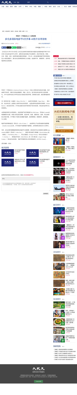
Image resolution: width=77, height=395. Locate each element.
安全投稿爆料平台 (28, 175)
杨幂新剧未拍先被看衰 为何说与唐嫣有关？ (70, 235)
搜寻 (47, 2)
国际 (15, 6)
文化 (58, 6)
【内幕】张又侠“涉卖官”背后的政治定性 (63, 359)
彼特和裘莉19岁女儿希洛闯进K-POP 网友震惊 (70, 218)
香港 (11, 6)
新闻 (20, 31)
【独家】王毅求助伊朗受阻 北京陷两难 (63, 88)
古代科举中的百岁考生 (70, 272)
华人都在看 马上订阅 (64, 131)
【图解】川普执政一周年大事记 (70, 147)
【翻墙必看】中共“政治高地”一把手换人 (70, 178)
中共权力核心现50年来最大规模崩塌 (62, 78)
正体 (15, 2)
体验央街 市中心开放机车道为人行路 (20, 160)
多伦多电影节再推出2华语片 (20, 150)
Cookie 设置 (38, 381)
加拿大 (12, 31)
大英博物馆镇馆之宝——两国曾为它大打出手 (70, 265)
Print (24, 47)
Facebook (3, 47)
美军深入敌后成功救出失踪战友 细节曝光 (70, 187)
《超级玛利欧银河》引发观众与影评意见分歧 (70, 209)
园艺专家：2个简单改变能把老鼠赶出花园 (70, 304)
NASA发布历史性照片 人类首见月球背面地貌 (70, 161)
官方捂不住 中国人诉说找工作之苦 (62, 94)
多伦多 (16, 31)
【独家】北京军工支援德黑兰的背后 (62, 353)
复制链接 (19, 47)
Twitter (9, 47)
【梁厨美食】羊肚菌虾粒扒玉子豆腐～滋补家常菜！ (70, 320)
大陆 (2, 6)
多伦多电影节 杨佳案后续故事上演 (45, 150)
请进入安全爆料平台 (64, 103)
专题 (35, 6)
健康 (69, 6)
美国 (7, 6)
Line (14, 47)
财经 (50, 6)
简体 (18, 2)
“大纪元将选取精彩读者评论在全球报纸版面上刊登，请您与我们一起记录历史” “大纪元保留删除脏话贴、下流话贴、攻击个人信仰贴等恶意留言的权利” (25, 186)
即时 (26, 6)
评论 (30, 6)
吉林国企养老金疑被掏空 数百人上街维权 (64, 80)
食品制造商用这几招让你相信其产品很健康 (70, 329)
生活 (65, 6)
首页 (3, 31)
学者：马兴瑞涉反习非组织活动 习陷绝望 (70, 170)
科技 (46, 6)
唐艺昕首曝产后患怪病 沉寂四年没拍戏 (70, 243)
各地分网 (7, 31)
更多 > (64, 75)
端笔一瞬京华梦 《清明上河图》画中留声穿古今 (70, 282)
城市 (23, 31)
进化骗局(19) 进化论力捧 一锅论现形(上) (63, 83)
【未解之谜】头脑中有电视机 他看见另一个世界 (70, 290)
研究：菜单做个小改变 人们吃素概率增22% (70, 312)
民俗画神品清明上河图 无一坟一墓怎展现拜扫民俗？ (70, 256)
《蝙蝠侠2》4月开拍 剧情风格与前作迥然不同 (70, 226)
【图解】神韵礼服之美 (70, 139)
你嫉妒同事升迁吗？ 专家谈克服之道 (70, 337)
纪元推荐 (59, 75)
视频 (39, 6)
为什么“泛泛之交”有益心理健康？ (70, 195)
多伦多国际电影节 (45, 43)
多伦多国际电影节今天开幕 (45, 160)
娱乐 (54, 6)
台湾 (20, 6)
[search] (38, 2)
